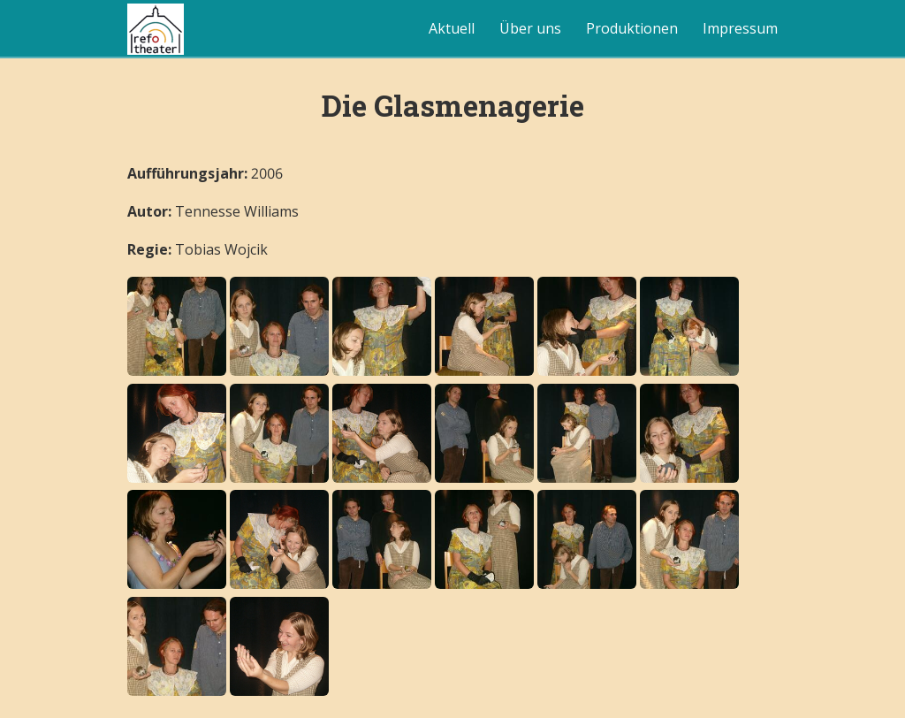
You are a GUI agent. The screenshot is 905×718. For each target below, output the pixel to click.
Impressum (740, 28)
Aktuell (452, 28)
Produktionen (632, 28)
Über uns (530, 28)
